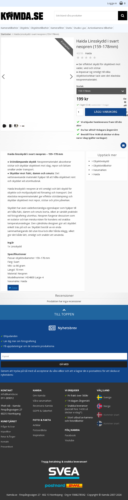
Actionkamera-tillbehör (100, 27)
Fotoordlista (39, 430)
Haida (88, 53)
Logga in (112, 3)
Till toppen (64, 312)
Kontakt (5, 441)
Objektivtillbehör (40, 27)
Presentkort (7, 446)
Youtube (69, 440)
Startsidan (6, 34)
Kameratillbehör (9, 27)
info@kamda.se (9, 394)
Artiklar (36, 425)
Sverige (104, 397)
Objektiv (24, 27)
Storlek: (80, 86)
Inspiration (38, 435)
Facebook (70, 435)
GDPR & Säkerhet (42, 410)
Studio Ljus (80, 27)
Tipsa (13, 287)
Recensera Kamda (43, 405)
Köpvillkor (6, 431)
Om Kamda (39, 395)
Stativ (69, 27)
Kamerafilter (57, 27)
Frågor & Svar (8, 426)
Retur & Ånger (8, 436)
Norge (103, 406)
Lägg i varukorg (105, 112)
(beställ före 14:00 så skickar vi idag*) (76, 410)
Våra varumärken (42, 400)
